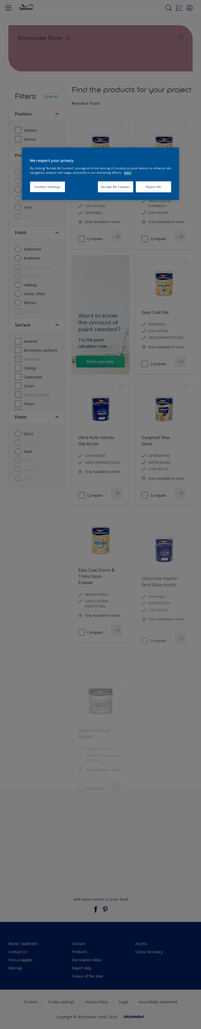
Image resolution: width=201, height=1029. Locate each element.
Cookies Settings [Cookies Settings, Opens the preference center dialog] (47, 187)
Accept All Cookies (115, 187)
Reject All (153, 187)
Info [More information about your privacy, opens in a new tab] (127, 173)
